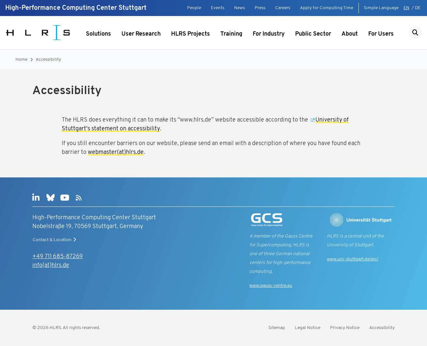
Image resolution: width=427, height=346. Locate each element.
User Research (141, 34)
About (349, 34)
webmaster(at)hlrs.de (116, 152)
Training (231, 34)
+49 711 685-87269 (57, 257)
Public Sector (313, 34)
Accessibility (48, 59)
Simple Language (381, 8)
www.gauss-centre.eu (270, 285)
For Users (381, 34)
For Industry (269, 34)
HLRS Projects (190, 34)
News (239, 8)
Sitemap (276, 327)
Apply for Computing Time (326, 8)
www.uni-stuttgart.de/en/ (352, 259)
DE (417, 8)
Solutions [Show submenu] (98, 34)
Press (260, 8)
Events (217, 8)
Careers (282, 8)
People (194, 8)
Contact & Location (55, 239)
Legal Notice (307, 327)
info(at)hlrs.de (50, 265)
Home (21, 59)
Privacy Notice (344, 327)
